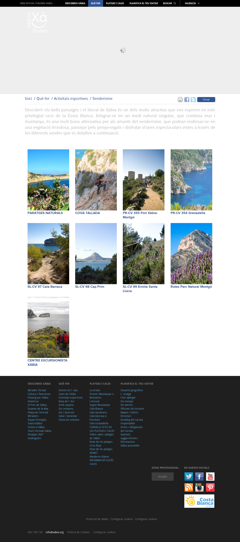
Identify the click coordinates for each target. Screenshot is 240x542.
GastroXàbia (35, 423)
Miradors (33, 416)
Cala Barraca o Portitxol (98, 417)
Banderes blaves (99, 456)
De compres (66, 408)
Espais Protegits (37, 419)
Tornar (206, 99)
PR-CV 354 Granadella (188, 213)
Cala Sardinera (98, 412)
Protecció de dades (97, 519)
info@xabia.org (55, 532)
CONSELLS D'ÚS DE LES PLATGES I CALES (102, 429)
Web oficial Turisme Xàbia (36, 3)
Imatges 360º (36, 434)
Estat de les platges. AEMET (101, 451)
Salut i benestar (68, 416)
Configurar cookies (122, 519)
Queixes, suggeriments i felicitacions (129, 438)
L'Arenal (94, 401)
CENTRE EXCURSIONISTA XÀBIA (47, 362)
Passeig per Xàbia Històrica (38, 399)
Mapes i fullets (129, 412)
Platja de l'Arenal (38, 412)
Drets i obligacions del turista (131, 429)
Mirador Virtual (37, 390)
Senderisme (102, 98)
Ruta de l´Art (66, 401)
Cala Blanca (96, 408)
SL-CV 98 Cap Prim (89, 287)
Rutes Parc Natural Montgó (191, 287)
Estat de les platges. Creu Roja (101, 443)
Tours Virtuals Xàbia (39, 431)
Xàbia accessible (130, 445)
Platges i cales (115, 3)
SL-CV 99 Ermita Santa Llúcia (140, 289)
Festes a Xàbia (36, 427)
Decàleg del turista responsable (132, 421)
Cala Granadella (99, 423)
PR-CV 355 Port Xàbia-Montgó (140, 215)
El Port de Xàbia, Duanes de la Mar (38, 406)
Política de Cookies (78, 532)
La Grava (95, 390)
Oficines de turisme (132, 408)
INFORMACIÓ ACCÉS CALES (101, 462)
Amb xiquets (66, 405)
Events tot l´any (68, 390)
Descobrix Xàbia (75, 3)
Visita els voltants (69, 419)
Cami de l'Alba (67, 394)
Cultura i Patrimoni (39, 394)
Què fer (95, 3)
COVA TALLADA (87, 213)
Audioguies (34, 438)
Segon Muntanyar (100, 405)
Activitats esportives (71, 98)
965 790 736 (35, 532)
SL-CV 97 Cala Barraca (45, 287)
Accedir (162, 476)
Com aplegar (128, 397)
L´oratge (126, 394)
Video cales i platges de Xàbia (102, 436)
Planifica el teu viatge (144, 3)
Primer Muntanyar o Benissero (102, 395)
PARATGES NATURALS (45, 213)
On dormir (127, 405)
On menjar (127, 401)
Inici (28, 98)
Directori (126, 416)
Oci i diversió (66, 412)
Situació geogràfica (132, 390)
